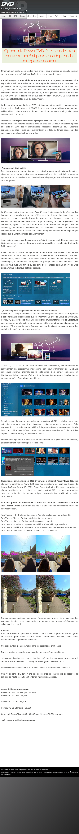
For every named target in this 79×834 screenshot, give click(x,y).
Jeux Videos (32, 16)
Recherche (73, 16)
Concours (42, 16)
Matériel (57, 16)
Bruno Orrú (38, 772)
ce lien (11, 624)
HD (10, 16)
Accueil (4, 16)
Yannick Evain (15, 772)
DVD (15, 16)
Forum (65, 16)
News (50, 16)
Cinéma (22, 16)
